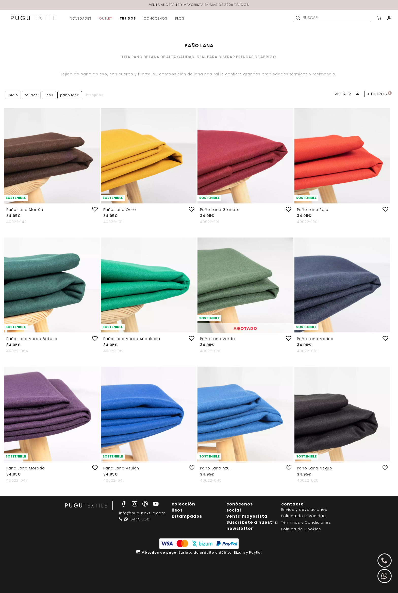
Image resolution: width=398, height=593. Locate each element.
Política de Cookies (301, 529)
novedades (80, 18)
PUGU (33, 18)
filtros (379, 94)
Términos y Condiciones (306, 522)
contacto (292, 504)
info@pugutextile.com (142, 513)
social (233, 510)
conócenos (239, 504)
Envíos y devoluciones (304, 509)
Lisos (49, 95)
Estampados (187, 516)
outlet (105, 18)
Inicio (13, 95)
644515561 (135, 519)
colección (183, 504)
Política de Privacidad (303, 516)
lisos (177, 510)
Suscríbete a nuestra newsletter (252, 525)
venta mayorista (247, 516)
